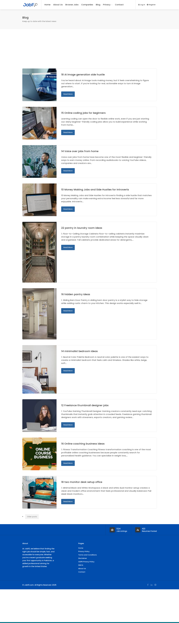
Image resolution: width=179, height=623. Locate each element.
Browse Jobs (72, 4)
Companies (87, 4)
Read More (67, 94)
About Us (58, 4)
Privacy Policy (83, 551)
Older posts (32, 517)
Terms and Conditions (87, 555)
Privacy (106, 4)
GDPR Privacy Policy (86, 562)
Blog (98, 4)
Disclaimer (82, 558)
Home (47, 4)
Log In (141, 5)
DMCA (80, 565)
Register (151, 5)
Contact (119, 4)
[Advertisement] (89, 52)
